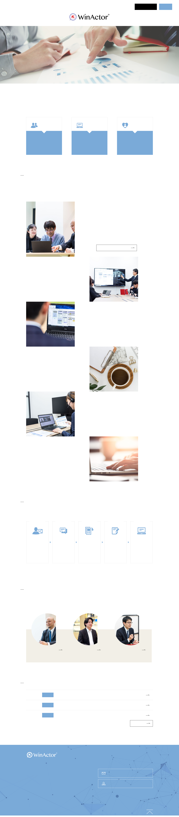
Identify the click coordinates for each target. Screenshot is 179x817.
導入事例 (90, 7)
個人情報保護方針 (129, 811)
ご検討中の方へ (75, 7)
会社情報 (101, 811)
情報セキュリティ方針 (113, 811)
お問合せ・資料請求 (146, 7)
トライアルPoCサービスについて (114, 248)
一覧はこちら (139, 723)
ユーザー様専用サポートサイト (128, 783)
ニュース (21, 7)
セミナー (34, 7)
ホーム (10, 7)
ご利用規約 (141, 811)
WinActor (42, 755)
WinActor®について (53, 7)
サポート (103, 7)
